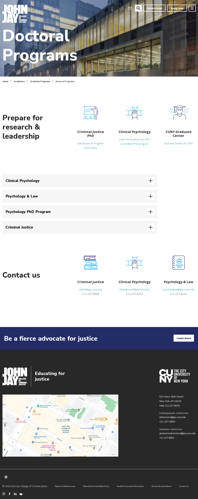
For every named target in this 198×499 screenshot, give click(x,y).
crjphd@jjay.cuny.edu (90, 289)
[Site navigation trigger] (192, 8)
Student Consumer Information (130, 486)
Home (5, 81)
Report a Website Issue (65, 486)
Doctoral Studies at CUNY (178, 143)
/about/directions (60, 426)
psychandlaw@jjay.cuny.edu (178, 289)
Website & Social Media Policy (96, 486)
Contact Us (184, 486)
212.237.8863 (166, 437)
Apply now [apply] (177, 8)
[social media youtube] (21, 493)
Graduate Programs (40, 81)
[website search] (138, 8)
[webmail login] (129, 8)
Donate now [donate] (154, 8)
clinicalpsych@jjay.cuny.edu (134, 289)
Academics (19, 81)
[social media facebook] (9, 493)
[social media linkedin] (15, 493)
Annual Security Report (161, 486)
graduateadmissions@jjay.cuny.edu (177, 433)
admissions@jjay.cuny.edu (172, 417)
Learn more (184, 338)
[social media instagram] (3, 493)
